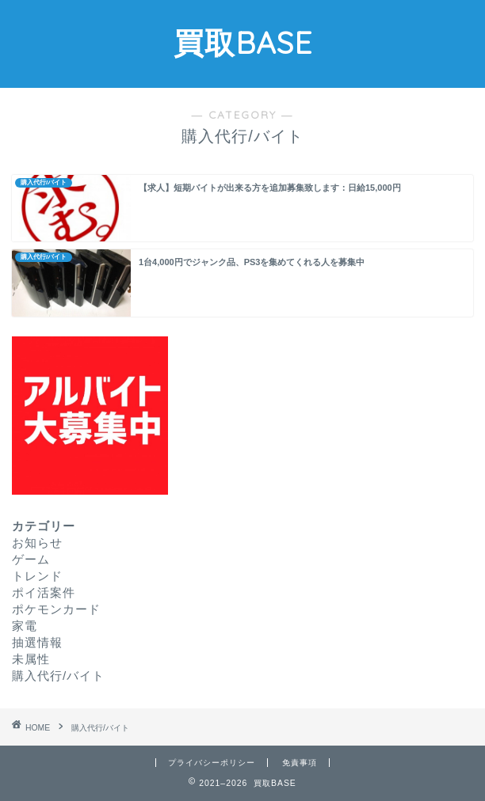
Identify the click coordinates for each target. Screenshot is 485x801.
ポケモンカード (56, 609)
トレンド (37, 576)
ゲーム (31, 559)
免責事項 (299, 762)
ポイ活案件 (43, 592)
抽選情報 (37, 642)
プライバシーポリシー (211, 762)
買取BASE (243, 43)
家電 (24, 625)
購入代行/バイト (58, 675)
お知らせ (37, 542)
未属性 (31, 659)
